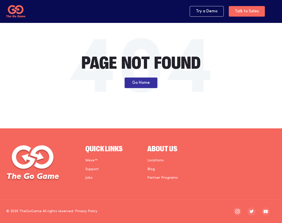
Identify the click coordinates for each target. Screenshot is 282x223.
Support (92, 169)
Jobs (89, 178)
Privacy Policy (86, 211)
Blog (151, 169)
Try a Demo (206, 11)
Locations (155, 160)
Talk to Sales (247, 11)
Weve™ (91, 160)
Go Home (141, 83)
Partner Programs (162, 178)
